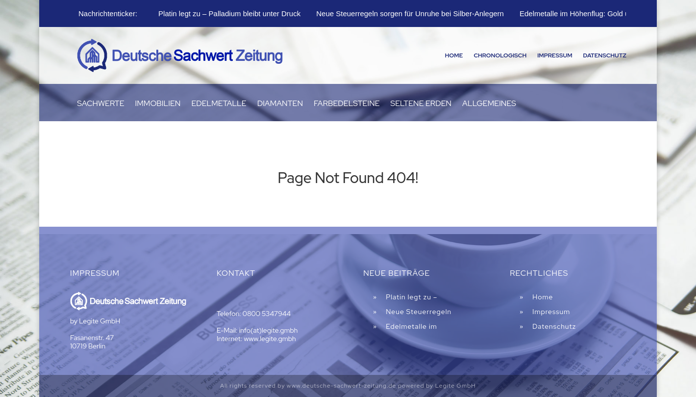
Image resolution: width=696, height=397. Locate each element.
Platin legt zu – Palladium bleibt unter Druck (229, 13)
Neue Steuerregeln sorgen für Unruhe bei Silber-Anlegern (410, 13)
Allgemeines (489, 104)
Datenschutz (604, 55)
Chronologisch (499, 55)
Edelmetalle (218, 104)
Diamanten (280, 104)
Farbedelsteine (347, 104)
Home (454, 55)
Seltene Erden (421, 104)
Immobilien (158, 104)
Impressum (554, 55)
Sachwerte (100, 104)
